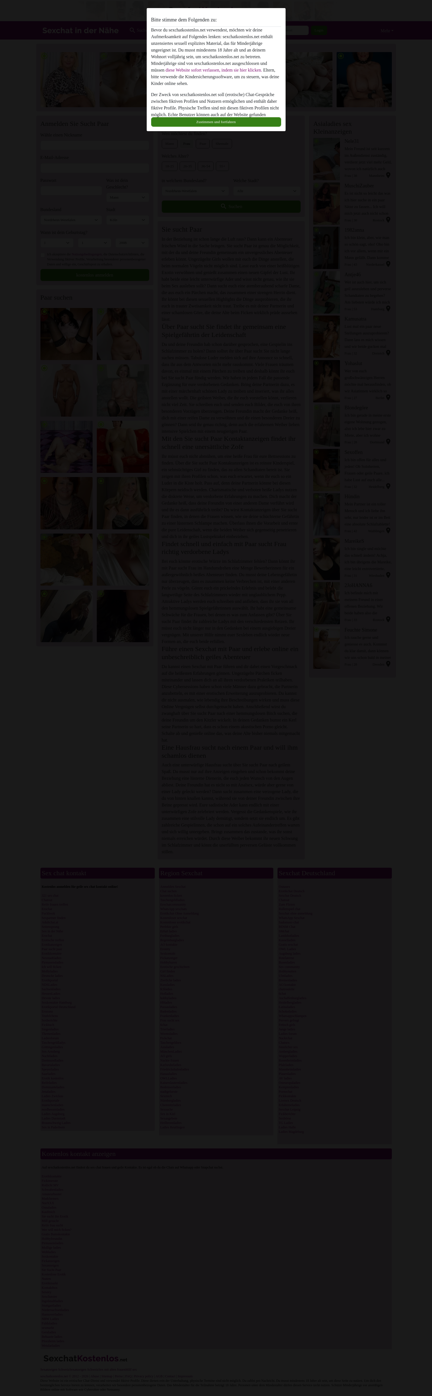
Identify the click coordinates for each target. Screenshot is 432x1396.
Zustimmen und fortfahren (216, 122)
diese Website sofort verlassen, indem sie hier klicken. (214, 70)
